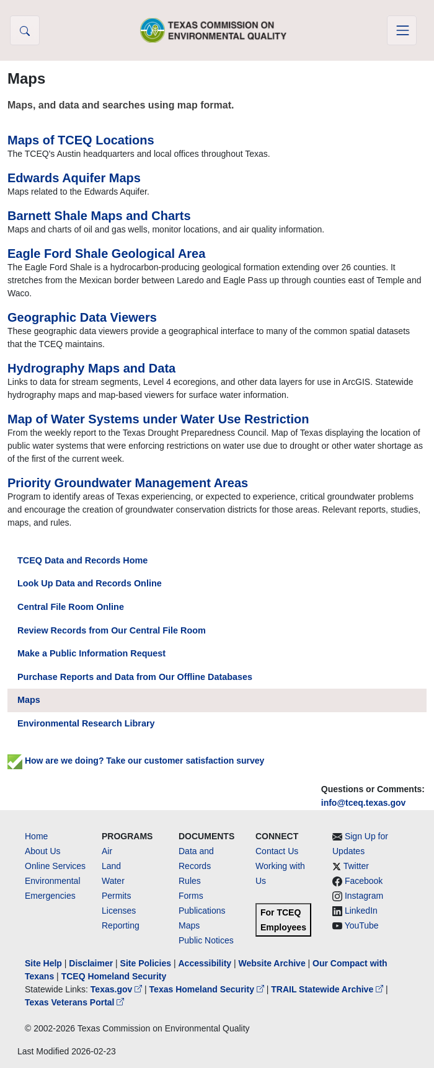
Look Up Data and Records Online (89, 583)
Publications (202, 911)
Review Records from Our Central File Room (111, 630)
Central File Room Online (70, 607)
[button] (25, 30)
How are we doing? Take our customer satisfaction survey (135, 761)
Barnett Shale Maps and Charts (99, 216)
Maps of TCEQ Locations (80, 140)
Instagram (364, 896)
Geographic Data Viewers (82, 317)
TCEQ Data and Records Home (82, 560)
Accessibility (206, 963)
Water (113, 881)
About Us (43, 851)
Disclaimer (91, 963)
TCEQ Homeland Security (114, 976)
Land (111, 866)
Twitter (356, 866)
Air (107, 851)
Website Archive (272, 963)
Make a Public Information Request (91, 653)
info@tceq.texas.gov (363, 803)
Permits (116, 896)
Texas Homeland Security (208, 989)
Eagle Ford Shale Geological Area (106, 253)
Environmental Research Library (86, 723)
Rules (190, 881)
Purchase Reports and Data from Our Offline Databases (134, 677)
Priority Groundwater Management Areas (127, 483)
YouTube (362, 925)
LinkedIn (361, 911)
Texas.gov (117, 989)
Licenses (119, 911)
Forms (191, 896)
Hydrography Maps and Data (91, 368)
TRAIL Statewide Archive (328, 989)
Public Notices (206, 940)
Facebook (364, 881)
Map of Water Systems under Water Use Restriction (158, 419)
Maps (28, 700)
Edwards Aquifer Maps (74, 178)
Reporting (121, 925)
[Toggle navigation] (402, 30)
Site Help (43, 963)
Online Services (55, 866)
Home (36, 836)
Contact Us (276, 851)
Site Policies (145, 963)
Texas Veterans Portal (74, 1002)
